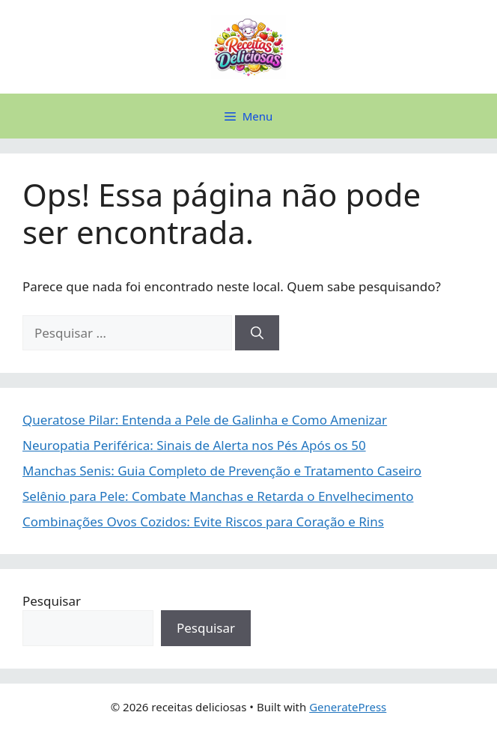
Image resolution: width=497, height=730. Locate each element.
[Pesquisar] (257, 333)
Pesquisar (51, 600)
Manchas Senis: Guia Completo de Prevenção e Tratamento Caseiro (221, 470)
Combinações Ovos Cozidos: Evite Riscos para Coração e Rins (203, 521)
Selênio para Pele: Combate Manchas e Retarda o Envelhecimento (218, 496)
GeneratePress (347, 706)
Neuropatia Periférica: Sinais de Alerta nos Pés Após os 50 (194, 445)
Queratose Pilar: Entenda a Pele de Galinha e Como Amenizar (204, 419)
